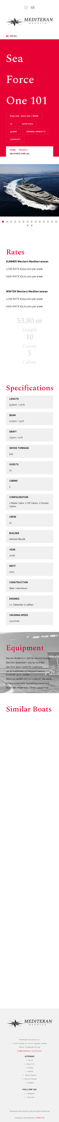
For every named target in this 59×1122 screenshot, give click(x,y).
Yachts (23, 150)
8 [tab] (31, 221)
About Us (30, 1064)
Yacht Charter (30, 1075)
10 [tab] (40, 221)
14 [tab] (56, 221)
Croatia (30, 1068)
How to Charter (30, 1079)
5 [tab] (19, 221)
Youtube (30, 1097)
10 (11, 124)
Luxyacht (15, 139)
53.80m (13, 132)
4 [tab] (15, 221)
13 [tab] (52, 221)
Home (13, 150)
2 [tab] (7, 221)
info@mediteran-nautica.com (29, 1051)
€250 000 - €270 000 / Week (24, 116)
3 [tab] (11, 221)
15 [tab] (27, 225)
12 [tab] (48, 221)
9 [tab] (35, 221)
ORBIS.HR (40, 1118)
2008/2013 (27, 124)
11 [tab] (44, 221)
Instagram (30, 1093)
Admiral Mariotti (35, 132)
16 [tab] (31, 225)
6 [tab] (23, 221)
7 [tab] (27, 221)
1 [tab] (3, 221)
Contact (30, 1083)
